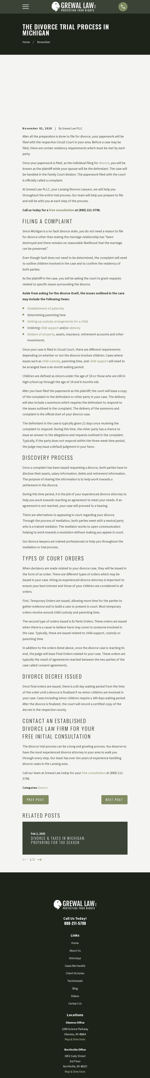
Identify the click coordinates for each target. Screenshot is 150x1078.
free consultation (61, 158)
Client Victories (75, 921)
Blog (75, 936)
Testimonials (75, 928)
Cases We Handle (75, 913)
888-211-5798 (75, 871)
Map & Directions (75, 987)
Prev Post (35, 747)
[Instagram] (68, 1038)
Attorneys (75, 906)
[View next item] (39, 807)
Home (75, 891)
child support (49, 276)
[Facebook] (62, 1038)
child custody (51, 309)
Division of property (41, 282)
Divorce (42, 735)
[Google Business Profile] (75, 1038)
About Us (75, 898)
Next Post (114, 747)
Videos (75, 944)
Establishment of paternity (45, 256)
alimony (74, 276)
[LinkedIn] (82, 1038)
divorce (104, 110)
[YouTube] (88, 1038)
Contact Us (75, 951)
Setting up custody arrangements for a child (57, 269)
